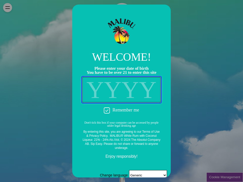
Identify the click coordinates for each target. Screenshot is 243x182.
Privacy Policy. (98, 136)
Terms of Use (151, 131)
